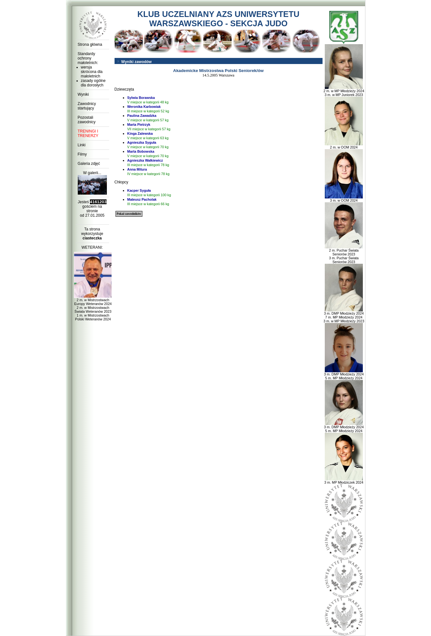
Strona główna (90, 44)
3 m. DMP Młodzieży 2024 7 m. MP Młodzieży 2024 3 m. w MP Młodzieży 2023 (343, 315)
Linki (82, 145)
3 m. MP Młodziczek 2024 (343, 480)
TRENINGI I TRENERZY (88, 133)
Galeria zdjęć (89, 163)
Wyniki (83, 94)
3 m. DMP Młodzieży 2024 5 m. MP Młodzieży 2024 (343, 374)
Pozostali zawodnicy (87, 119)
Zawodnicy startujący (87, 105)
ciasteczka (92, 238)
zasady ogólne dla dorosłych (93, 82)
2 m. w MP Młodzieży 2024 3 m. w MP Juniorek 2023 (343, 91)
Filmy (82, 154)
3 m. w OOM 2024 (344, 198)
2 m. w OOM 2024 (344, 145)
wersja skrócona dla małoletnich (92, 71)
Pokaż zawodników (129, 213)
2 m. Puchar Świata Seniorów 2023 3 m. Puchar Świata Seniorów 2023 (344, 254)
